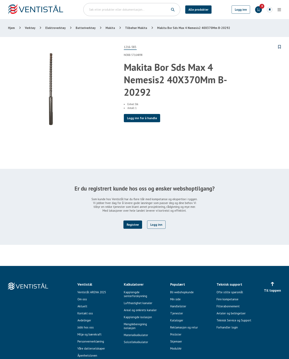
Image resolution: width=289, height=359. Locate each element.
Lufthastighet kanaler (138, 303)
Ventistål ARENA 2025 (91, 292)
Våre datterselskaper (91, 348)
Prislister (175, 334)
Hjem (11, 28)
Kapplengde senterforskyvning (135, 294)
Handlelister (178, 306)
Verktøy (30, 28)
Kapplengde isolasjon (138, 317)
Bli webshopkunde (182, 292)
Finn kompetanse (227, 299)
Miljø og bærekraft (89, 334)
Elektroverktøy (55, 28)
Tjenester (176, 313)
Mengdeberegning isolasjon (135, 326)
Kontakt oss (85, 313)
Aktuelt (82, 306)
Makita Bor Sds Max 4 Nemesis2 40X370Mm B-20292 (193, 28)
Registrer (133, 225)
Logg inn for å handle (142, 118)
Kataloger (176, 320)
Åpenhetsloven (87, 355)
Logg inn (241, 9)
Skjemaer (176, 341)
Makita (110, 28)
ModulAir (176, 348)
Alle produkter (198, 9)
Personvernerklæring (90, 341)
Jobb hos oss (85, 327)
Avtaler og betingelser (231, 313)
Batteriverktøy (86, 28)
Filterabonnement (228, 306)
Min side (175, 299)
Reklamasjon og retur (184, 327)
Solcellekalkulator (136, 342)
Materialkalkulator (136, 335)
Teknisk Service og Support (234, 320)
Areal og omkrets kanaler (140, 310)
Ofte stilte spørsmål (230, 292)
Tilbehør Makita (136, 28)
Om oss (82, 299)
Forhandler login (227, 327)
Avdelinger (84, 320)
